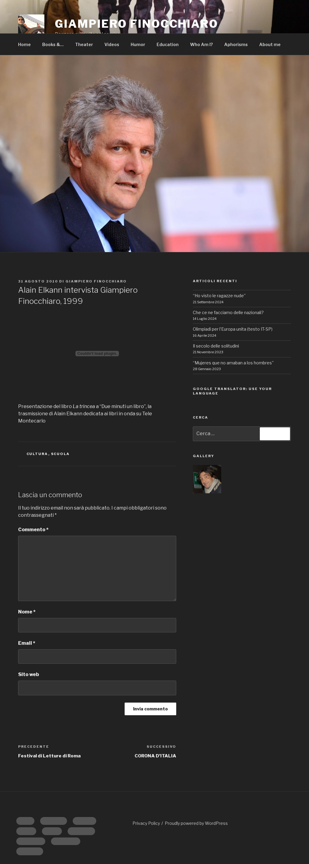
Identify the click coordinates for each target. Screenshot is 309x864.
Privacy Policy (146, 823)
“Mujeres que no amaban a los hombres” (233, 362)
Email (26, 643)
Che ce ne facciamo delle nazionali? (228, 312)
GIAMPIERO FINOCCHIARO (136, 23)
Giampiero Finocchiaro (96, 281)
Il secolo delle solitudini (216, 345)
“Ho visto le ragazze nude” (219, 295)
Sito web (28, 674)
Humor (138, 44)
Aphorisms (236, 44)
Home (24, 44)
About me (270, 44)
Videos (111, 44)
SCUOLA (60, 454)
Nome (27, 612)
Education (168, 44)
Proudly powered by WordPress (196, 823)
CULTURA (37, 454)
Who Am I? (201, 44)
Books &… (53, 44)
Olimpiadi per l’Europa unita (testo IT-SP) (232, 329)
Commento (33, 529)
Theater (84, 44)
